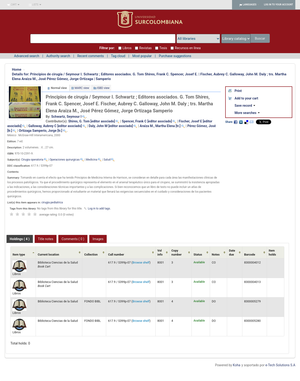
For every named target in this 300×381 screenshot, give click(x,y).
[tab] (19, 239)
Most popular (142, 56)
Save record (245, 105)
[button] (13, 4)
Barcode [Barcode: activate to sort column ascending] (249, 254)
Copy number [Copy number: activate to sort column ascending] (176, 252)
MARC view (82, 88)
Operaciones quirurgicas (64, 159)
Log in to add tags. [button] (99, 208)
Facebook (235, 122)
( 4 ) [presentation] (20, 239)
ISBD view (103, 88)
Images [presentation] (98, 239)
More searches (247, 113)
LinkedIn (241, 122)
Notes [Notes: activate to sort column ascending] (216, 254)
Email (251, 122)
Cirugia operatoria (32, 159)
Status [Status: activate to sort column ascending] (198, 254)
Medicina (91, 159)
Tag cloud (118, 56)
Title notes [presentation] (45, 239)
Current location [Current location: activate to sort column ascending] (48, 254)
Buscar (260, 38)
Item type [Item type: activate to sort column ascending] (18, 254)
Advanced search (26, 56)
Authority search (58, 56)
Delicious (246, 122)
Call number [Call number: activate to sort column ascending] (116, 254)
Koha (236, 365)
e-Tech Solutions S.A (280, 365)
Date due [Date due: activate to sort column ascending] (232, 252)
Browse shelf (141, 262)
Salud (107, 159)
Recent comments (90, 56)
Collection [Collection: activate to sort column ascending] (91, 254)
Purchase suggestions (175, 56)
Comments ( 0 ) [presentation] (73, 239)
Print (238, 91)
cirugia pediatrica (52, 202)
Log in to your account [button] (278, 4)
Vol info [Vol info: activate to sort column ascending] (160, 252)
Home (16, 69)
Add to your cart (246, 98)
